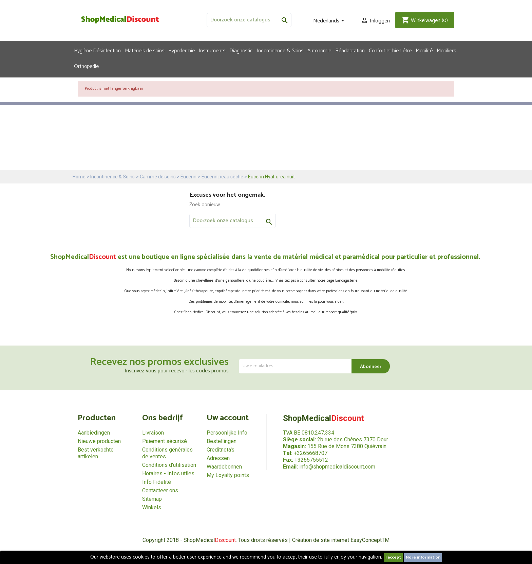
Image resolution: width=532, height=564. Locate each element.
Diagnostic (241, 50)
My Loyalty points (228, 475)
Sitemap (152, 499)
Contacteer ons (160, 490)
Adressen (218, 458)
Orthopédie (86, 66)
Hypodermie (181, 50)
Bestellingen (221, 441)
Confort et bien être (390, 50)
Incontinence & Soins (280, 50)
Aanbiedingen (94, 432)
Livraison (153, 432)
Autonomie (319, 50)
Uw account (228, 418)
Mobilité (424, 50)
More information (423, 557)
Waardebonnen (224, 466)
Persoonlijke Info (227, 432)
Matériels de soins (144, 50)
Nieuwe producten (99, 441)
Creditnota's (220, 449)
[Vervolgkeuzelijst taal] (330, 21)
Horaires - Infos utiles (168, 473)
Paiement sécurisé (164, 441)
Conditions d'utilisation (169, 465)
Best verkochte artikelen (96, 453)
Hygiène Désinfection (97, 50)
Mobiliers (446, 50)
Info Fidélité (156, 482)
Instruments (212, 50)
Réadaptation (350, 50)
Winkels (151, 507)
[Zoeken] (249, 20)
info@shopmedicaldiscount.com (337, 466)
